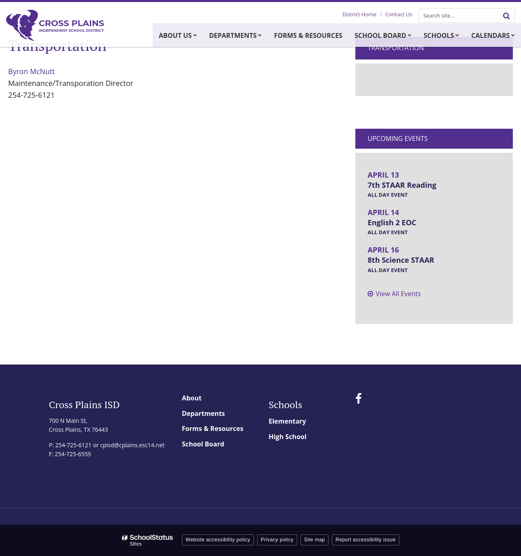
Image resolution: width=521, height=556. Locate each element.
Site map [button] (314, 540)
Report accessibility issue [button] (365, 540)
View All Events (398, 293)
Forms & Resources (212, 428)
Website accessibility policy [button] (218, 540)
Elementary (287, 421)
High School (287, 436)
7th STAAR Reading (402, 185)
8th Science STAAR (401, 260)
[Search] (506, 15)
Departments (203, 413)
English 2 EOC (392, 222)
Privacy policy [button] (277, 540)
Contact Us (399, 14)
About (192, 397)
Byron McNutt (32, 71)
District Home (361, 14)
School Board (203, 444)
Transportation (396, 47)
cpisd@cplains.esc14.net (132, 445)
